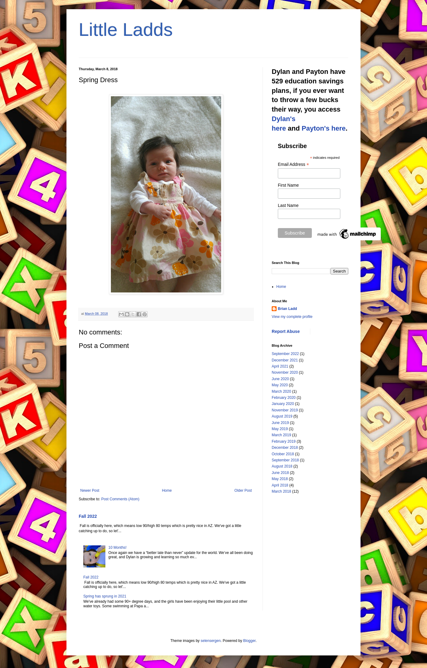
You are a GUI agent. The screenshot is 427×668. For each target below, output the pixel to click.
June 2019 (280, 423)
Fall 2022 (88, 516)
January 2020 (283, 404)
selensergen (211, 641)
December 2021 (285, 360)
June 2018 (280, 473)
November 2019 (285, 410)
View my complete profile (292, 317)
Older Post (243, 490)
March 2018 (281, 491)
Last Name (288, 205)
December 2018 (285, 447)
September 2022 (285, 354)
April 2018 (280, 485)
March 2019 (281, 435)
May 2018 (280, 479)
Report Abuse (286, 331)
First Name (288, 185)
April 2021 (280, 366)
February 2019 (284, 441)
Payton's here (324, 128)
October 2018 (283, 454)
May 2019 (280, 429)
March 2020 (281, 391)
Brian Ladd (287, 309)
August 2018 (282, 466)
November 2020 (285, 372)
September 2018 (285, 460)
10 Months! (117, 547)
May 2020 (280, 385)
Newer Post (89, 490)
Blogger (249, 641)
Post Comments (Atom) (120, 499)
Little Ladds (126, 29)
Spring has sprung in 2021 (104, 596)
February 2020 (284, 397)
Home (167, 490)
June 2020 (280, 379)
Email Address (293, 164)
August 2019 (282, 416)
